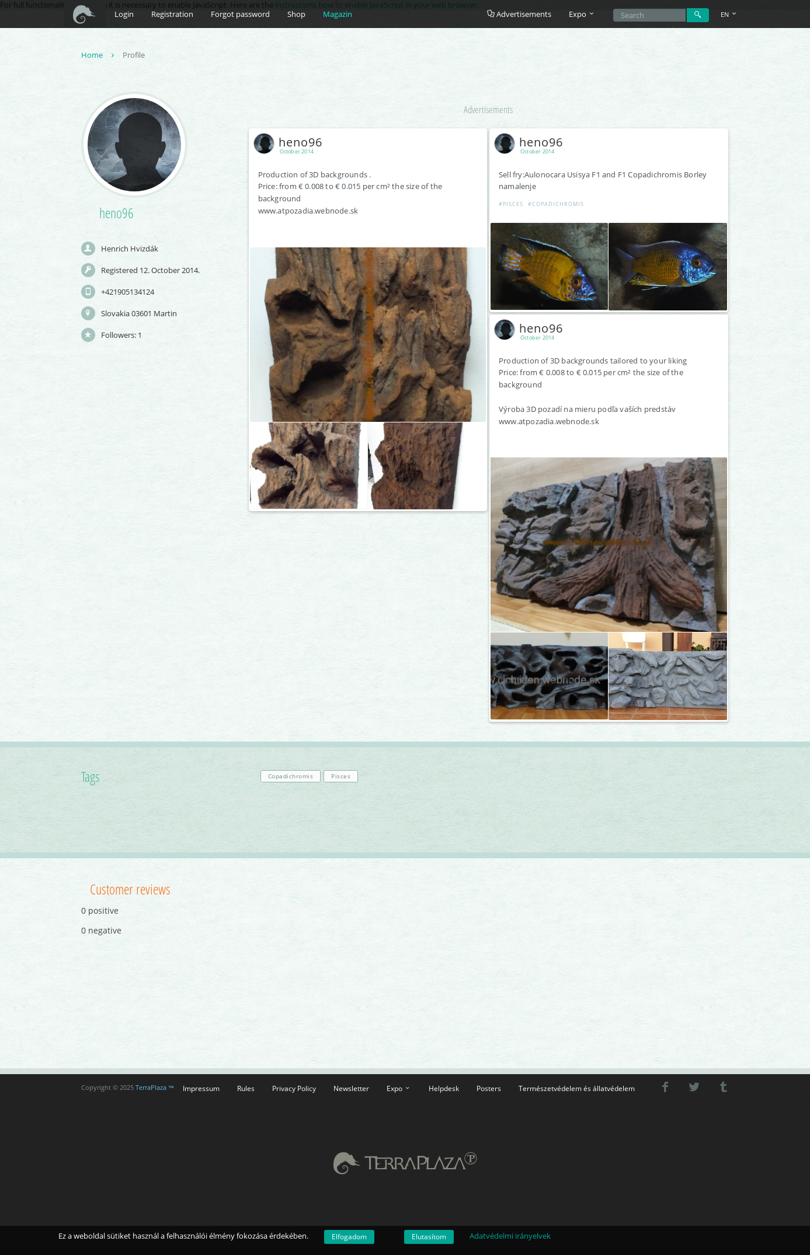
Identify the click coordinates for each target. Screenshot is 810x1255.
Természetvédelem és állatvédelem (577, 1088)
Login (124, 14)
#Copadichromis (556, 204)
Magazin (337, 14)
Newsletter (351, 1088)
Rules (246, 1088)
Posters (489, 1088)
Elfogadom (349, 1237)
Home (99, 55)
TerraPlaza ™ (155, 1087)
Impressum (201, 1088)
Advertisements (519, 14)
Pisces (340, 776)
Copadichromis (291, 776)
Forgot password (240, 14)
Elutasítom (429, 1237)
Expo (399, 1088)
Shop (296, 14)
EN (729, 14)
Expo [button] (582, 14)
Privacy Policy (294, 1088)
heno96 (290, 142)
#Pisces (511, 204)
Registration (172, 14)
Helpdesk (444, 1088)
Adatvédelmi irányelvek (510, 1235)
